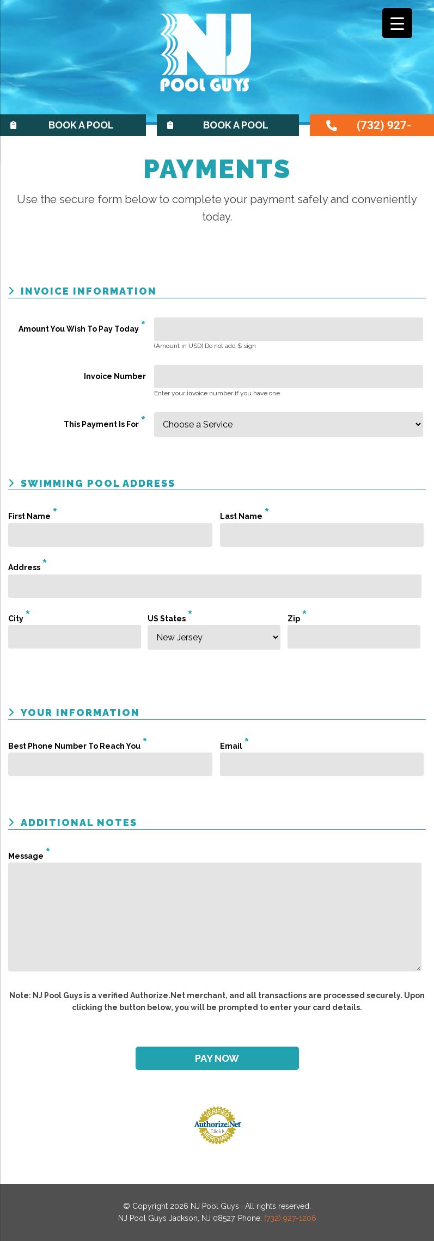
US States (170, 618)
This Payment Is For (105, 424)
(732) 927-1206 (384, 127)
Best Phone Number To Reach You (78, 746)
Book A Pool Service (235, 127)
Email (234, 746)
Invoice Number (115, 376)
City (19, 618)
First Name (33, 516)
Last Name (245, 516)
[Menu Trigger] (397, 23)
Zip (297, 618)
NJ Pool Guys (217, 61)
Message (29, 856)
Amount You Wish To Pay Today (82, 329)
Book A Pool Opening (81, 127)
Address (27, 567)
